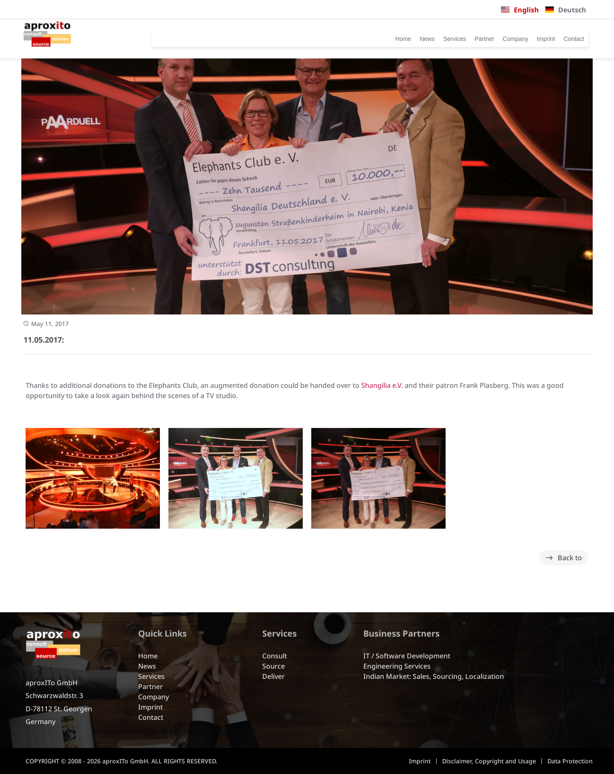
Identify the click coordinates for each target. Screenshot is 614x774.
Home (365, 39)
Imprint (535, 39)
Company (497, 39)
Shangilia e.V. (382, 385)
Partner (460, 39)
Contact (570, 39)
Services (424, 39)
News (393, 39)
